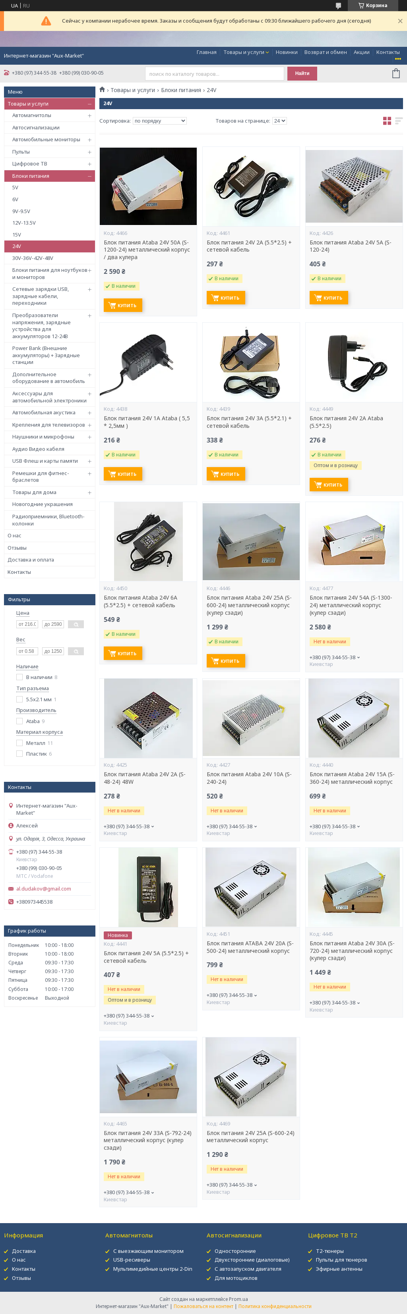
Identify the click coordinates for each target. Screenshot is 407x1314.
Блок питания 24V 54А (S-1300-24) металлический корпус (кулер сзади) (351, 605)
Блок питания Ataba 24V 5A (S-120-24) (350, 246)
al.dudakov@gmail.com (43, 888)
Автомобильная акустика (44, 412)
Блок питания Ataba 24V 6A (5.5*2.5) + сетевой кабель (140, 601)
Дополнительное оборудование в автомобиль (48, 378)
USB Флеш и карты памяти (45, 460)
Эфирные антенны (339, 1268)
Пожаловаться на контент (203, 1306)
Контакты (388, 52)
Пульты (21, 151)
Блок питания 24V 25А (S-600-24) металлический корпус (251, 1136)
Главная (207, 52)
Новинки (287, 52)
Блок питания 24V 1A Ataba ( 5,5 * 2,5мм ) (147, 422)
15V (16, 234)
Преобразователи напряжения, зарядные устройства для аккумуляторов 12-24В (41, 326)
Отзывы (17, 547)
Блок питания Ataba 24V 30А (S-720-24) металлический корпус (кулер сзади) (352, 951)
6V (15, 199)
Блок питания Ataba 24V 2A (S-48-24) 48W (145, 778)
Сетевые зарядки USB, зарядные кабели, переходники (40, 295)
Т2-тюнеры (330, 1250)
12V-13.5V (24, 222)
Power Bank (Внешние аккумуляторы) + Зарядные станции (46, 355)
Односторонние (235, 1250)
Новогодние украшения (42, 504)
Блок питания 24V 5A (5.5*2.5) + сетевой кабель (146, 957)
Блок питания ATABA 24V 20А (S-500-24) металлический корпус (250, 947)
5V (15, 187)
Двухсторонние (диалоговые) (252, 1259)
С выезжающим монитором (148, 1250)
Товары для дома (34, 492)
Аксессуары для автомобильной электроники (49, 397)
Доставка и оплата (31, 559)
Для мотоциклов (236, 1277)
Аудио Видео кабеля (38, 448)
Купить (127, 305)
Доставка (24, 1250)
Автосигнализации (36, 127)
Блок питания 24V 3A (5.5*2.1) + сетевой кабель (249, 422)
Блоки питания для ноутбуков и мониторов (49, 273)
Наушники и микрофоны (43, 436)
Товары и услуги (243, 52)
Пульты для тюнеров (341, 1259)
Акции (362, 52)
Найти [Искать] (302, 73)
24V (16, 246)
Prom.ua (238, 1299)
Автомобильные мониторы (46, 139)
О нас (14, 535)
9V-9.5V (21, 211)
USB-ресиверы (131, 1259)
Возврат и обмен (325, 52)
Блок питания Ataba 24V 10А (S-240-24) (249, 778)
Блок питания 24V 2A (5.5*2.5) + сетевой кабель (249, 246)
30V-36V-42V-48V (32, 258)
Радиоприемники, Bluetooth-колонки (48, 520)
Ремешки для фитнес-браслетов (40, 476)
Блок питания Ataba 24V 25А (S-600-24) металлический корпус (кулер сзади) (249, 605)
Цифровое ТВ (29, 163)
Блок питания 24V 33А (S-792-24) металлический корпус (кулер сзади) (148, 1140)
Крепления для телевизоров (48, 424)
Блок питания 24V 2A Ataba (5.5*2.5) (346, 422)
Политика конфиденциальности (275, 1306)
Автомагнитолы (31, 115)
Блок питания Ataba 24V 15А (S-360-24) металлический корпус (352, 778)
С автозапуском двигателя (248, 1268)
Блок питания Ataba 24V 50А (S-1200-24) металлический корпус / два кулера (147, 250)
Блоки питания (30, 175)
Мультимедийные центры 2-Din (152, 1268)
